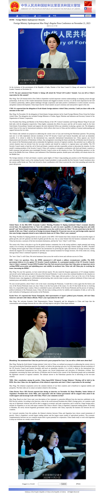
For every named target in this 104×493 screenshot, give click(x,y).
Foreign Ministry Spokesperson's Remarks (30, 20)
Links (39, 16)
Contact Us (25, 16)
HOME (11, 20)
